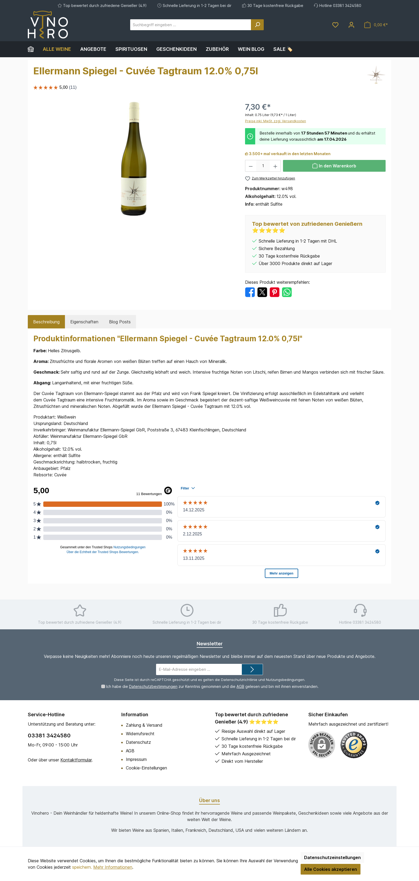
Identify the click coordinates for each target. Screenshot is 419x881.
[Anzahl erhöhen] (275, 166)
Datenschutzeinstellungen (332, 857)
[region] (134, 158)
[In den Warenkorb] (334, 166)
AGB (240, 686)
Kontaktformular (76, 760)
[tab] (46, 321)
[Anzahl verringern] (250, 166)
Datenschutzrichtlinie (239, 679)
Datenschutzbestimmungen (153, 686)
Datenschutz (138, 742)
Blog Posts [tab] (120, 321)
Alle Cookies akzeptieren (330, 869)
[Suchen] (257, 24)
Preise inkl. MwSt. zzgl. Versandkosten (275, 121)
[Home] (33, 49)
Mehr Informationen (112, 867)
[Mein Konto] (351, 24)
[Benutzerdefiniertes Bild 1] (353, 744)
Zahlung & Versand (144, 725)
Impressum (136, 759)
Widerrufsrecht (140, 733)
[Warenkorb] (376, 24)
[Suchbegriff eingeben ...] (190, 24)
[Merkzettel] (335, 24)
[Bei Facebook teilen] (250, 291)
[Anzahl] (263, 166)
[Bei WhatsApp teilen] (287, 291)
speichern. (82, 867)
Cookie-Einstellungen (146, 768)
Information (134, 714)
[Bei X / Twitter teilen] (262, 291)
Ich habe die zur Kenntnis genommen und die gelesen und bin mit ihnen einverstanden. (212, 686)
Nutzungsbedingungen (285, 679)
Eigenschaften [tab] (84, 321)
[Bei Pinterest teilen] (275, 291)
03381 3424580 (49, 735)
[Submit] (252, 669)
